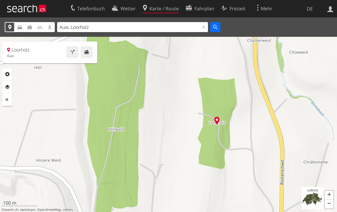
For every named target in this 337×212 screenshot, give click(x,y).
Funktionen (7, 100)
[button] (329, 195)
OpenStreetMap (49, 210)
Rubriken (7, 74)
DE (310, 9)
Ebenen (7, 87)
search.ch (11, 210)
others (68, 210)
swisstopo (27, 210)
